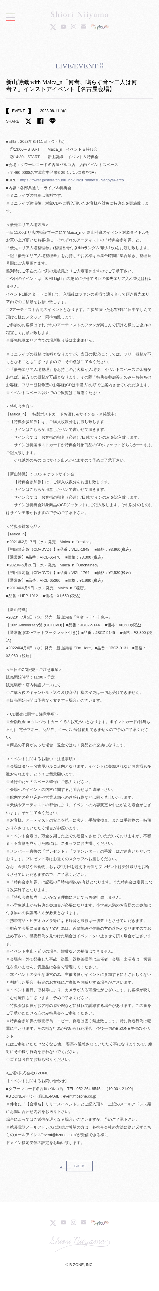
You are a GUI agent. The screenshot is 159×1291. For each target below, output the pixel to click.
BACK (79, 1166)
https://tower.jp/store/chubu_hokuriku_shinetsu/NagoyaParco (72, 180)
